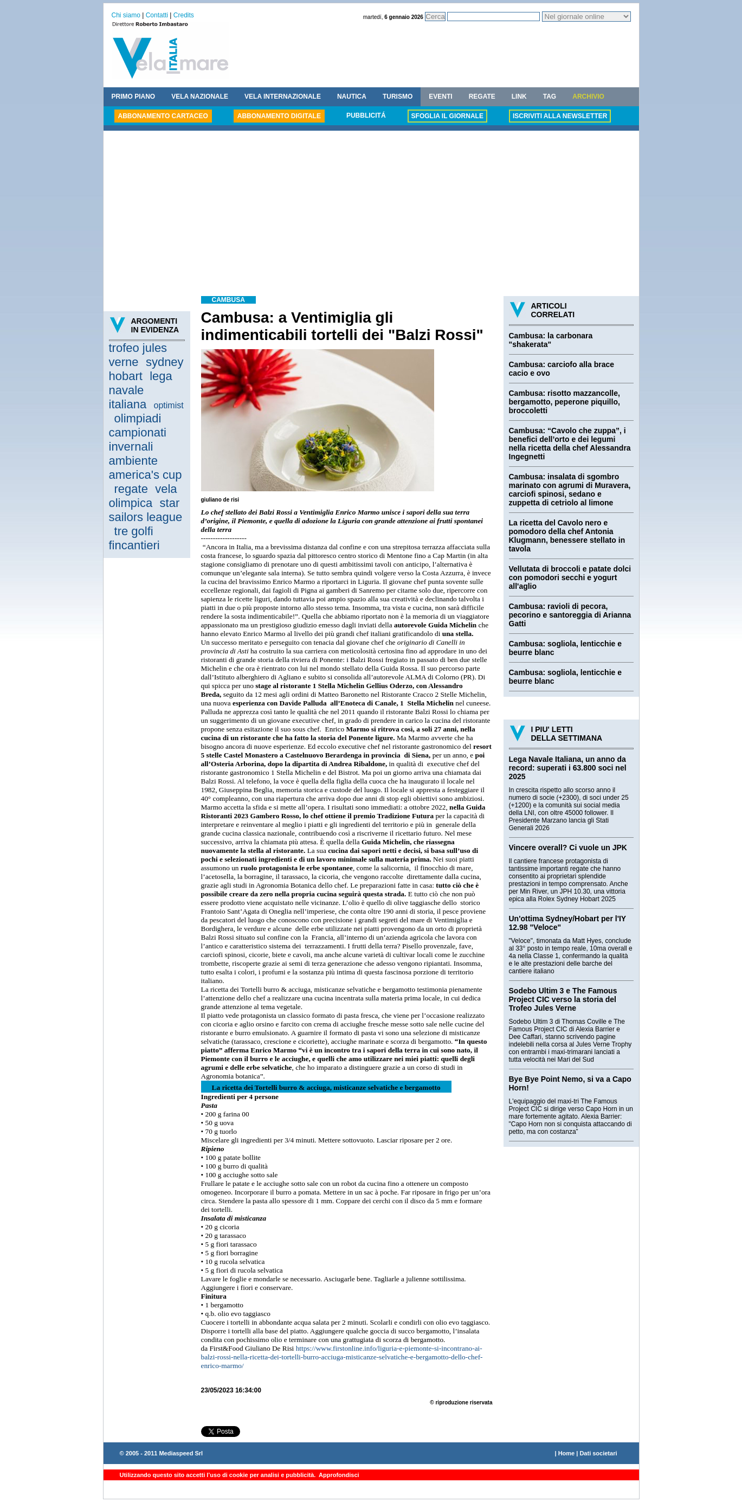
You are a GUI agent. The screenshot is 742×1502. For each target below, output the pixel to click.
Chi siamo (126, 15)
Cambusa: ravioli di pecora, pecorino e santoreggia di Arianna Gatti (570, 615)
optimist (169, 405)
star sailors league (146, 510)
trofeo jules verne (138, 355)
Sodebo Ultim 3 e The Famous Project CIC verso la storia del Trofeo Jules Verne (563, 999)
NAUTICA (351, 96)
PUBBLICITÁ (366, 115)
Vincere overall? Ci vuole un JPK (568, 847)
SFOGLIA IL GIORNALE (447, 116)
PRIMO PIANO (134, 96)
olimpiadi (138, 418)
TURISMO (397, 96)
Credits (183, 15)
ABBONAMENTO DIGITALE (279, 116)
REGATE (482, 96)
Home (566, 1453)
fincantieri (134, 545)
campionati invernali (137, 439)
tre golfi (133, 531)
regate (131, 489)
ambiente (133, 460)
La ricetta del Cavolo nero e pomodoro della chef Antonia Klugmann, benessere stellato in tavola (567, 535)
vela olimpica (143, 496)
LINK (519, 96)
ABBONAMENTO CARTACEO (163, 116)
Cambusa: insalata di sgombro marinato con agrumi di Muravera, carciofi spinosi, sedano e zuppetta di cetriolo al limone (570, 489)
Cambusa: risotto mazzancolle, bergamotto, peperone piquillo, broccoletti (564, 402)
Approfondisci (338, 1475)
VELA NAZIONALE (199, 96)
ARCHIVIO (588, 96)
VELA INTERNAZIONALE (282, 96)
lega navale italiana (140, 390)
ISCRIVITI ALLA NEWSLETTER (560, 116)
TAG (549, 96)
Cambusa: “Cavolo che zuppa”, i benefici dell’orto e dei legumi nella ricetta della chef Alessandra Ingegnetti (570, 443)
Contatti (157, 15)
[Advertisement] (371, 215)
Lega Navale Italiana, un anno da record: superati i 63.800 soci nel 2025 (568, 768)
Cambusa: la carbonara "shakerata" (551, 340)
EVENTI (440, 96)
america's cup (145, 475)
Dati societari (598, 1453)
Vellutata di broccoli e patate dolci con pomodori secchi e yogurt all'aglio (570, 577)
